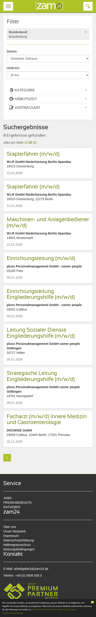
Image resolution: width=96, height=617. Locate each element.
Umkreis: (13, 68)
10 (26, 142)
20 (30, 142)
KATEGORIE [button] (48, 90)
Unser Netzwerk (14, 531)
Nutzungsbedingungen (19, 549)
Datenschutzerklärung (18, 540)
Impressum (11, 536)
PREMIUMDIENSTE (17, 502)
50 (34, 142)
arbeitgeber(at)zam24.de (31, 569)
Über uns (9, 527)
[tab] (48, 90)
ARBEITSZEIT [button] (48, 98)
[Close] (85, 31)
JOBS (7, 498)
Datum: (12, 51)
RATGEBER (11, 507)
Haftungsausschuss (17, 545)
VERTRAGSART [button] (48, 107)
